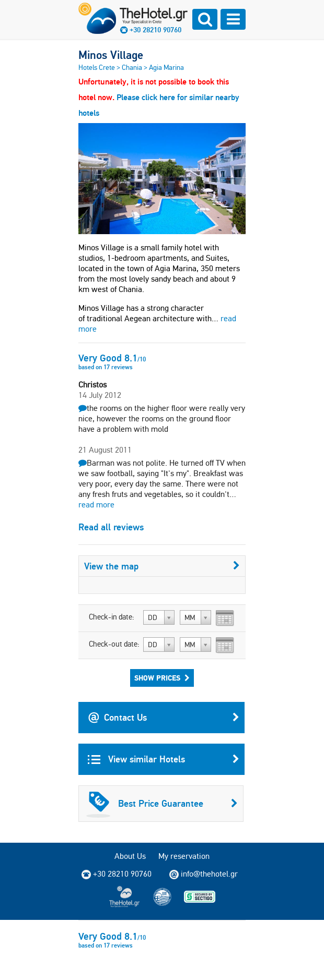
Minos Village (110, 54)
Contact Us (163, 717)
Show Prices (162, 678)
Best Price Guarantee (162, 803)
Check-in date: (111, 617)
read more (96, 504)
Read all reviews (111, 527)
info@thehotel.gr (203, 874)
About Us (130, 856)
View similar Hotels (163, 759)
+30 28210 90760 (155, 29)
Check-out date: (114, 644)
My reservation (184, 856)
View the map (162, 566)
